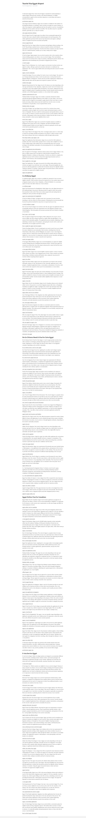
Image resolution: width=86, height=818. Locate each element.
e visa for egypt (26, 62)
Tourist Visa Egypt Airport (27, 5)
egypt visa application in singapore (30, 592)
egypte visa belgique (27, 758)
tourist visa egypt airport (28, 444)
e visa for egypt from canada (29, 695)
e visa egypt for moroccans (28, 519)
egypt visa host (25, 770)
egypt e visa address (27, 392)
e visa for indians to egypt (28, 204)
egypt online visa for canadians (29, 507)
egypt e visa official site (27, 129)
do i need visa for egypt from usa (30, 357)
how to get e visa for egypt (28, 214)
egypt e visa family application (29, 801)
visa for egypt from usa (27, 582)
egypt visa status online (27, 269)
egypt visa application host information (31, 149)
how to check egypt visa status (29, 540)
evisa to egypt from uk (27, 43)
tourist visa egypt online (28, 239)
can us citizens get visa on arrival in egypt (32, 726)
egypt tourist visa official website (30, 715)
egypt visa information (27, 454)
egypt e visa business (27, 530)
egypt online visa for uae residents (30, 292)
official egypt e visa (26, 572)
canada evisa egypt (26, 82)
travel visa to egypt (26, 119)
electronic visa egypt (27, 334)
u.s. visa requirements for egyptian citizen (32, 475)
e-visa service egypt (27, 663)
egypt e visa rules (26, 281)
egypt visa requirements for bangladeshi (31, 196)
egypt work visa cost (27, 53)
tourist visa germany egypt (28, 380)
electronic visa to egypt (27, 685)
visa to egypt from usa (27, 603)
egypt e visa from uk (27, 612)
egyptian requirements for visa (29, 94)
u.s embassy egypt (26, 186)
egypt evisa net (25, 424)
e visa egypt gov (26, 675)
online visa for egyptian (27, 434)
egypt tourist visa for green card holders (31, 414)
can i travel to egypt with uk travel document (32, 402)
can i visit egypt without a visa (29, 302)
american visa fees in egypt (28, 738)
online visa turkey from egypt (29, 748)
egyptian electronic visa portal (29, 705)
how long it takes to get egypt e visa (30, 137)
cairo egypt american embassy (29, 33)
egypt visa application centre (29, 550)
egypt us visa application (28, 628)
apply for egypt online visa (28, 493)
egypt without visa (26, 465)
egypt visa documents (27, 312)
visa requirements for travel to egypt (30, 791)
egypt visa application (27, 172)
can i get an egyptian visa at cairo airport (32, 369)
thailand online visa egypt (28, 106)
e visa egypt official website (28, 249)
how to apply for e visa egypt (29, 161)
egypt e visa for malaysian (28, 72)
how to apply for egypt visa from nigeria (31, 226)
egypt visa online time (27, 640)
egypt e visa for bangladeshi (28, 620)
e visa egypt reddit (26, 781)
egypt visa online (26, 259)
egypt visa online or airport (28, 485)
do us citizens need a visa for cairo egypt (31, 347)
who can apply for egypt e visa (29, 322)
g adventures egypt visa (27, 21)
